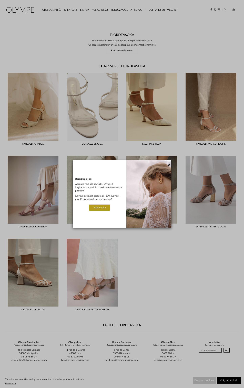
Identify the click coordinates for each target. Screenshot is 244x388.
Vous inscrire (99, 207)
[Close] (168, 165)
